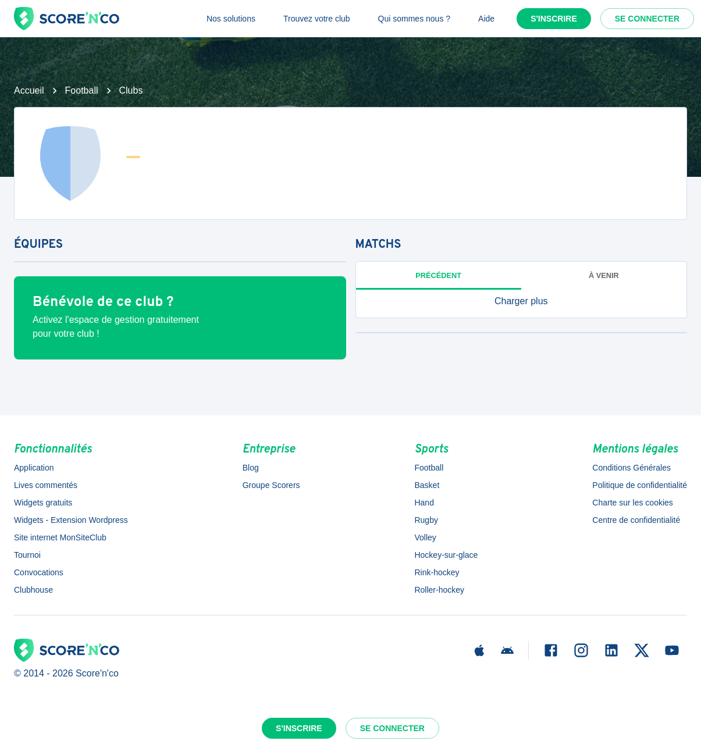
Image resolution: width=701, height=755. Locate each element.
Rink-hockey (436, 572)
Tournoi (27, 555)
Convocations (38, 572)
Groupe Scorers (271, 485)
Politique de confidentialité (639, 485)
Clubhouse (33, 589)
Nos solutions (231, 18)
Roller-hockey (439, 589)
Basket (426, 485)
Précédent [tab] (438, 275)
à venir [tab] (604, 275)
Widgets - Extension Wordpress (71, 520)
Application (34, 467)
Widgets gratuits (43, 502)
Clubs (131, 90)
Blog (251, 467)
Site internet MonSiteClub (60, 537)
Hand (423, 502)
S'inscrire (554, 18)
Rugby (425, 520)
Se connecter (647, 18)
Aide (486, 18)
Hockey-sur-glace (446, 555)
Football (81, 90)
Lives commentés (45, 485)
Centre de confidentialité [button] (636, 520)
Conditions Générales (631, 467)
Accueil (29, 90)
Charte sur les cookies (632, 502)
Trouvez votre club (316, 18)
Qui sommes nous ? (414, 18)
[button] (521, 301)
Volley (425, 537)
